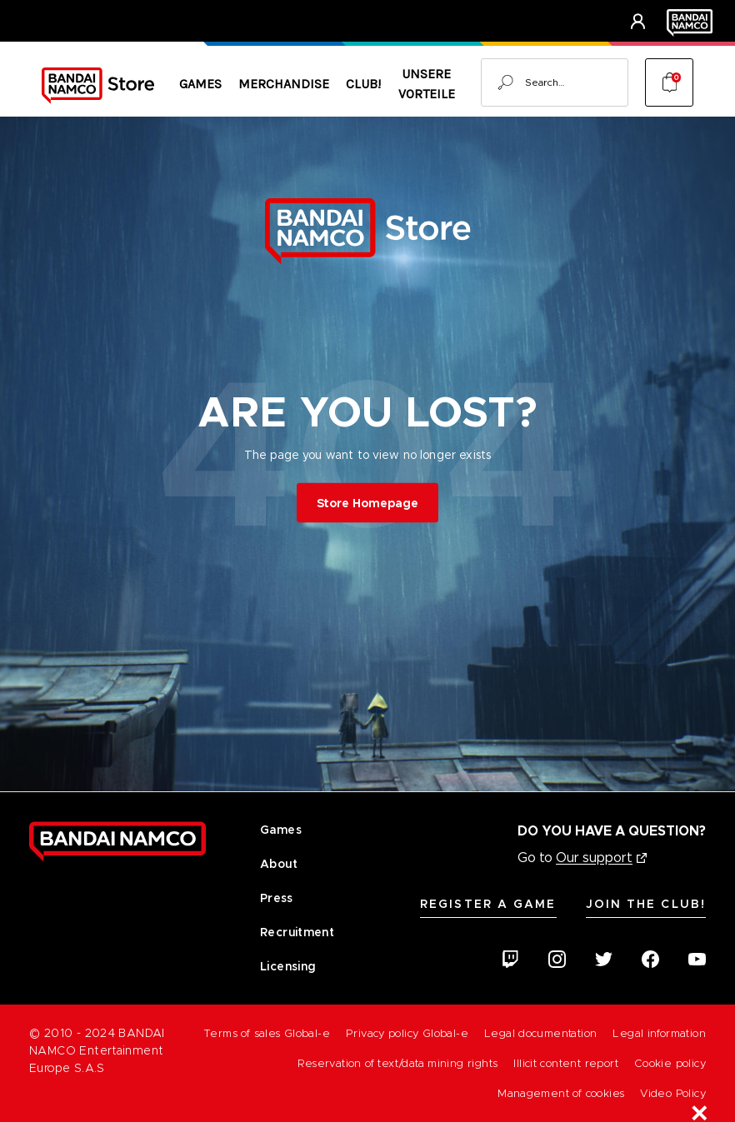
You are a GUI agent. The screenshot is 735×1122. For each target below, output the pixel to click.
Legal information (659, 1033)
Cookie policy (670, 1063)
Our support (594, 857)
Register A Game (488, 903)
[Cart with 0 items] (669, 82)
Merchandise (283, 84)
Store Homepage (367, 502)
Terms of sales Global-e (266, 1033)
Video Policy (673, 1093)
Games (200, 84)
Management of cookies (561, 1093)
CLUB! (363, 84)
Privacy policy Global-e (407, 1033)
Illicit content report (565, 1063)
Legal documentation (540, 1033)
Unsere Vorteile (426, 84)
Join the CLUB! (646, 903)
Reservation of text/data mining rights (398, 1063)
